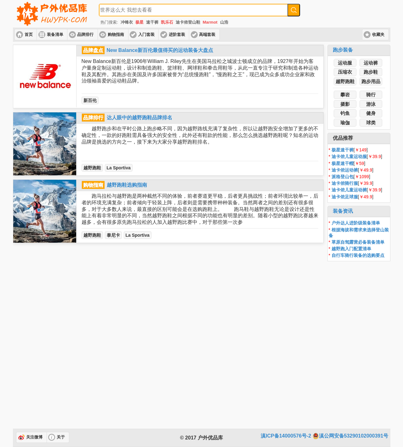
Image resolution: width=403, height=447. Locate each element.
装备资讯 (343, 211)
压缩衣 (345, 72)
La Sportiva (119, 167)
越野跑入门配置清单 (351, 248)
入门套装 (146, 34)
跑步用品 (370, 81)
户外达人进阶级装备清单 (356, 222)
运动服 (345, 62)
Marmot (210, 22)
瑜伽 (345, 122)
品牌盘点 (93, 50)
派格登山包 (343, 176)
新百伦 (90, 100)
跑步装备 (343, 50)
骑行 (371, 94)
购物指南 (116, 34)
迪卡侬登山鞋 (188, 22)
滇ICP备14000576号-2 (286, 436)
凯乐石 (167, 22)
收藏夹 (378, 34)
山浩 (224, 22)
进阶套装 (177, 34)
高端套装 (207, 34)
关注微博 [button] (34, 437)
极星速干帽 (343, 163)
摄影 (345, 104)
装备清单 (55, 34)
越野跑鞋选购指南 (127, 185)
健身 (371, 113)
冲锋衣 (127, 22)
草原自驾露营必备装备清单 (358, 242)
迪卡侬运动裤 (345, 170)
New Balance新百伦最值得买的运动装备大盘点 (160, 50)
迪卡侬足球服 (345, 196)
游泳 (371, 104)
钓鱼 (345, 113)
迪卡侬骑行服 (345, 183)
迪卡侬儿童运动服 (349, 156)
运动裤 (371, 62)
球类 (371, 122)
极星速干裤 (343, 149)
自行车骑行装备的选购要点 (358, 255)
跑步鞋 (371, 72)
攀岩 (345, 94)
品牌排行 (85, 34)
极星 (139, 22)
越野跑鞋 (92, 167)
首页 (29, 34)
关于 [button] (61, 437)
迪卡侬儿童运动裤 (349, 189)
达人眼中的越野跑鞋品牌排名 (139, 117)
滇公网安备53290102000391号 (351, 436)
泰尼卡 (113, 235)
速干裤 (152, 22)
